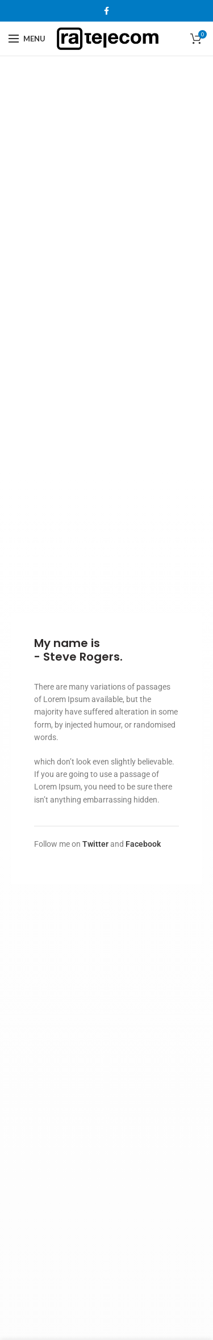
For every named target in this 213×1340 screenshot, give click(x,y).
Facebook (143, 843)
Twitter (95, 843)
